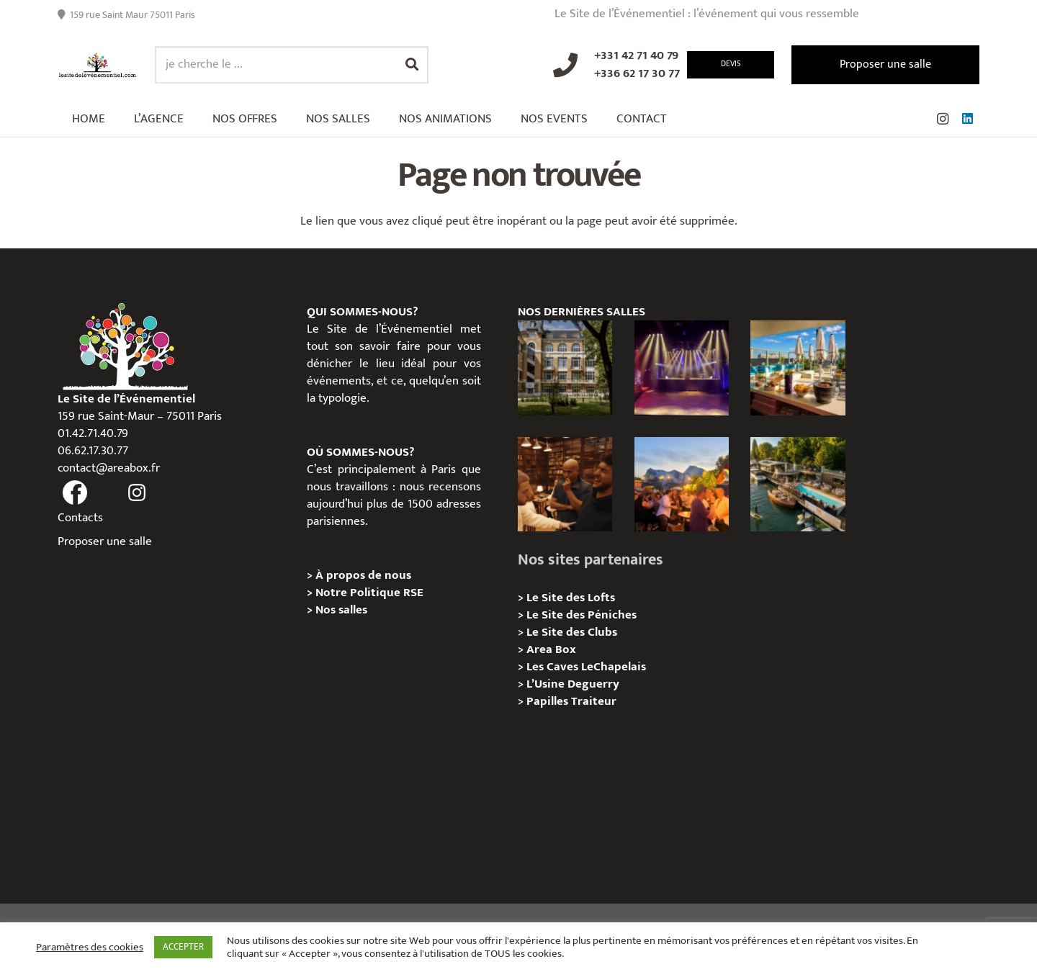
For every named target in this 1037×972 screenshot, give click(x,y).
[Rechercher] (411, 65)
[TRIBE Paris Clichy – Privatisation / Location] (797, 367)
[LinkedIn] (967, 119)
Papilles (548, 701)
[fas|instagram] (137, 493)
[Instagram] (942, 119)
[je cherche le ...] (291, 65)
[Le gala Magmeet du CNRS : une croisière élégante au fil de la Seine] (681, 484)
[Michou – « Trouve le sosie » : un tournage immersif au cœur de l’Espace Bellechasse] (565, 484)
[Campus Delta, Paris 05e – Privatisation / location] (565, 367)
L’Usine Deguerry (572, 684)
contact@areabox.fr (109, 468)
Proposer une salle (105, 541)
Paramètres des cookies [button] (89, 947)
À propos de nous (363, 575)
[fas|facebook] (75, 493)
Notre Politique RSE (369, 592)
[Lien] (98, 65)
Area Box (551, 649)
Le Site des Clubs (571, 632)
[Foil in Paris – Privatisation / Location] (797, 484)
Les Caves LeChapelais (586, 667)
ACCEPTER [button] (183, 947)
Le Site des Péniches (581, 615)
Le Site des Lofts (570, 598)
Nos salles (341, 610)
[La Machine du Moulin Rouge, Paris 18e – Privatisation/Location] (681, 367)
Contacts (80, 518)
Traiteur (593, 701)
